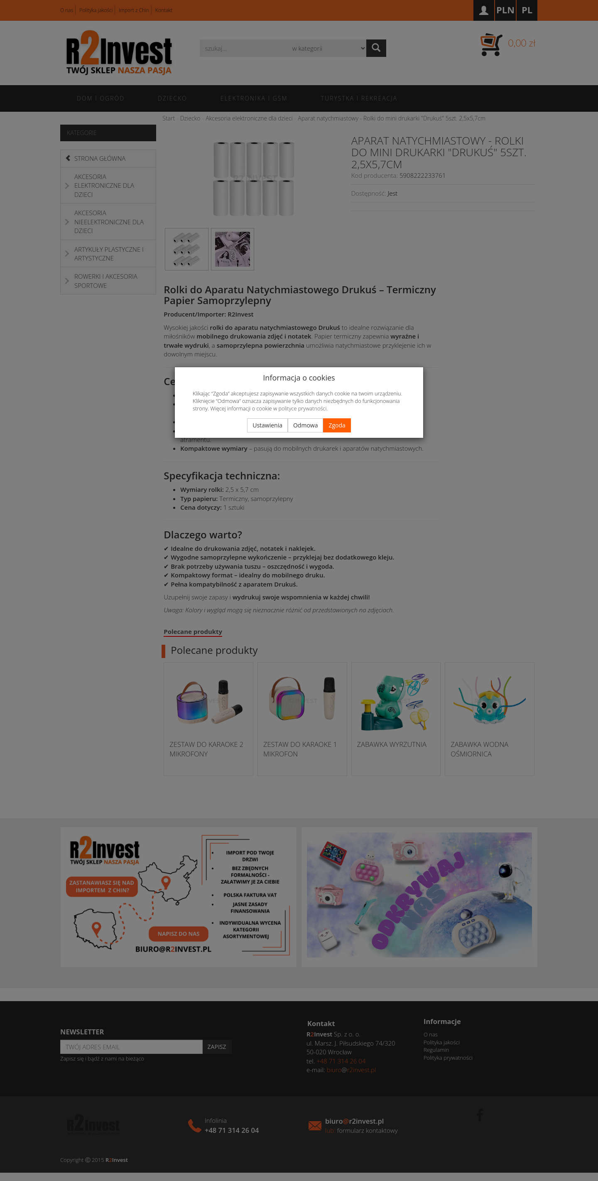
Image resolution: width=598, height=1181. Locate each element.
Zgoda (336, 425)
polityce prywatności (302, 408)
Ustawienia (267, 425)
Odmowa (305, 425)
